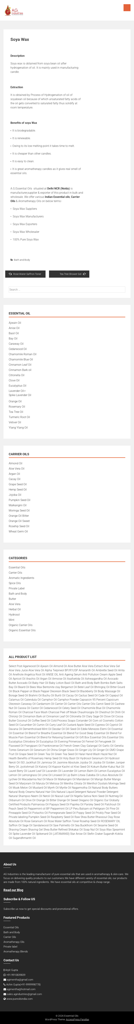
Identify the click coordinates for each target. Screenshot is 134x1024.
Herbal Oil (15, 609)
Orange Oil (15, 401)
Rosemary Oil (17, 406)
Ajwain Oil (15, 322)
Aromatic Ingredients (21, 578)
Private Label (17, 588)
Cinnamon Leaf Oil (20, 364)
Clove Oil (14, 380)
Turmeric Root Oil (19, 417)
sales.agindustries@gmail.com (24, 994)
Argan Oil (14, 474)
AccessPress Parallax (77, 1019)
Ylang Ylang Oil (18, 427)
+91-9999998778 (30, 984)
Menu (127, 7)
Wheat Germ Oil (18, 531)
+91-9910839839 (15, 975)
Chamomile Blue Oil (21, 359)
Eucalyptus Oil (17, 385)
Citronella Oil (16, 375)
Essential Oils (17, 567)
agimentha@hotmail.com (21, 989)
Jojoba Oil (15, 494)
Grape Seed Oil (18, 484)
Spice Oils (15, 583)
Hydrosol (14, 614)
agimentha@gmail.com (20, 979)
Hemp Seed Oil (18, 489)
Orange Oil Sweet (19, 521)
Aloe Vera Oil (16, 468)
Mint (11, 619)
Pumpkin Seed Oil (19, 500)
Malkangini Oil (18, 505)
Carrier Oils (15, 572)
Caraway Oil (16, 343)
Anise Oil (14, 328)
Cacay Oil (14, 479)
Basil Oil (14, 333)
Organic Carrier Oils (20, 625)
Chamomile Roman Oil (22, 354)
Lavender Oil (16, 391)
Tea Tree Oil (16, 412)
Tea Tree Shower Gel (73, 273)
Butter (12, 599)
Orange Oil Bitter (19, 515)
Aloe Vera (14, 604)
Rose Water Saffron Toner (25, 273)
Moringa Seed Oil (19, 510)
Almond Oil (15, 463)
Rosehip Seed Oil (19, 526)
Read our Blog (13, 890)
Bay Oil (13, 338)
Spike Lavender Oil (20, 395)
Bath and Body (22, 259)
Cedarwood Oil (18, 349)
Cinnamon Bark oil (20, 370)
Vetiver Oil (15, 422)
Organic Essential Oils (22, 630)
